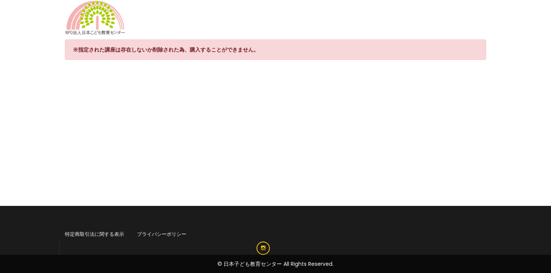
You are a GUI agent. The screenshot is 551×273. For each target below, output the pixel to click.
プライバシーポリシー (161, 234)
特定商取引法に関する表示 (94, 234)
